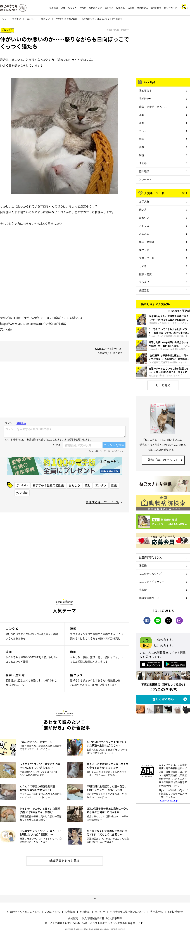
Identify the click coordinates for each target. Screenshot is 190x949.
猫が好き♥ (145, 98)
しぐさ (143, 266)
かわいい (45, 18)
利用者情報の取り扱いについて (127, 911)
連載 (63, 8)
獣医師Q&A (142, 8)
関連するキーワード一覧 (102, 502)
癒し (88, 485)
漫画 (141, 123)
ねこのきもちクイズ (150, 573)
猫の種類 (144, 171)
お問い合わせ (175, 911)
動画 (114, 485)
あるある (144, 233)
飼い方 (143, 209)
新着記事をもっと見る (64, 860)
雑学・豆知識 (146, 242)
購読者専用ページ (149, 598)
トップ (3, 18)
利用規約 (85, 911)
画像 (141, 147)
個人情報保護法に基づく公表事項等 (102, 918)
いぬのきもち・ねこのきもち (23, 911)
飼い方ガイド (170, 8)
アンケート (145, 179)
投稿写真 (120, 8)
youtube (22, 492)
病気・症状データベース (153, 106)
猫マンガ (72, 8)
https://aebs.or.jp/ (169, 800)
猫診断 (143, 589)
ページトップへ (95, 899)
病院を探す (156, 8)
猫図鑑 (131, 8)
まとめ (143, 163)
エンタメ (109, 8)
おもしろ (74, 485)
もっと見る (163, 385)
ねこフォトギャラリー (151, 581)
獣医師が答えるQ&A (150, 557)
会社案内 (73, 918)
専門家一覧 (156, 911)
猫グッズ (144, 250)
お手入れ (144, 201)
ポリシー (100, 911)
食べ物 (83, 8)
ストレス (144, 225)
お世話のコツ (95, 8)
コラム (143, 131)
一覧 (182, 193)
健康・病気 (145, 274)
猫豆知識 (53, 8)
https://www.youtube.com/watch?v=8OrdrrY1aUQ (33, 323)
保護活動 (144, 290)
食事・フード (146, 258)
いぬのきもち (52, 911)
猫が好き (16, 18)
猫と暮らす (145, 90)
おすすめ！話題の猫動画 (48, 485)
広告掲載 (70, 911)
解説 (141, 155)
